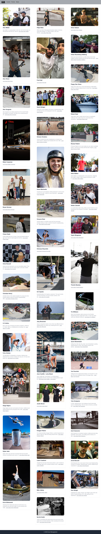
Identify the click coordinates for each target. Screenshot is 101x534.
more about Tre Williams (90, 317)
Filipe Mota (40, 27)
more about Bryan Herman (8, 209)
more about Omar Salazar (76, 30)
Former (13, 2)
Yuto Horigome (75, 401)
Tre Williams (74, 312)
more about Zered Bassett (83, 465)
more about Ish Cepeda (44, 297)
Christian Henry (7, 293)
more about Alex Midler (24, 31)
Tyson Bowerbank (76, 341)
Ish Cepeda (40, 291)
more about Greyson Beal (44, 224)
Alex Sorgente (7, 109)
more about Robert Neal (82, 119)
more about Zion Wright (82, 495)
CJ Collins (6, 323)
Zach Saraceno (75, 431)
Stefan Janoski (75, 205)
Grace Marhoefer (42, 189)
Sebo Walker (74, 173)
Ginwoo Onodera (42, 137)
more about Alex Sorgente (10, 114)
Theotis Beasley (76, 285)
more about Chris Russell (10, 269)
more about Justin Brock (42, 406)
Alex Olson (6, 79)
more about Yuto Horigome (79, 406)
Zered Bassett (75, 460)
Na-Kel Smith (41, 517)
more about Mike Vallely (42, 492)
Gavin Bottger (41, 107)
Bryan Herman (7, 207)
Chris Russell (7, 264)
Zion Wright (74, 490)
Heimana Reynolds (42, 249)
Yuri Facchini (75, 371)
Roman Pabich (75, 143)
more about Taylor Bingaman (77, 237)
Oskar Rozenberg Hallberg (79, 54)
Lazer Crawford (41, 460)
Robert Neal (74, 114)
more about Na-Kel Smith (45, 522)
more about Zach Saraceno (79, 436)
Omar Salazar (75, 27)
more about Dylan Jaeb (24, 455)
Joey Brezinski (41, 321)
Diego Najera (7, 405)
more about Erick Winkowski (12, 507)
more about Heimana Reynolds (43, 251)
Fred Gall (39, 80)
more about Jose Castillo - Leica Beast (47, 379)
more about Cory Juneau (13, 358)
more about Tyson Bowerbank (81, 346)
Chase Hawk (6, 234)
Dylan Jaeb (6, 451)
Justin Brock (40, 403)
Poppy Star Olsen (76, 84)
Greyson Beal (41, 219)
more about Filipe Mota (46, 32)
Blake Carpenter (7, 162)
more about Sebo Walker (77, 178)
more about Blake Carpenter (9, 164)
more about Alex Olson (8, 81)
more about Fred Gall (41, 82)
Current (8, 2)
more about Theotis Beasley (77, 287)
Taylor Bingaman (76, 235)
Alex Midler (6, 27)
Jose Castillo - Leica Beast (45, 374)
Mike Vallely (40, 490)
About (17, 2)
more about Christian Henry (12, 298)
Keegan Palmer (41, 430)
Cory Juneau (6, 353)
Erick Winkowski (8, 502)
